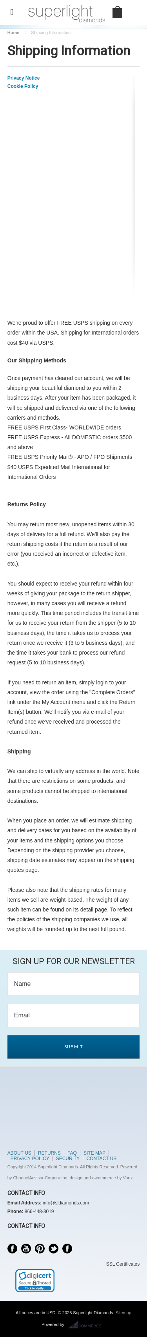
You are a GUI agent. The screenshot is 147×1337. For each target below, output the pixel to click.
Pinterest (40, 1248)
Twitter (53, 1248)
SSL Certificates (123, 1264)
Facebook (12, 1248)
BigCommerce (86, 1325)
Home (13, 32)
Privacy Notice (23, 78)
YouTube (26, 1248)
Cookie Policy (22, 86)
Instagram (67, 1248)
